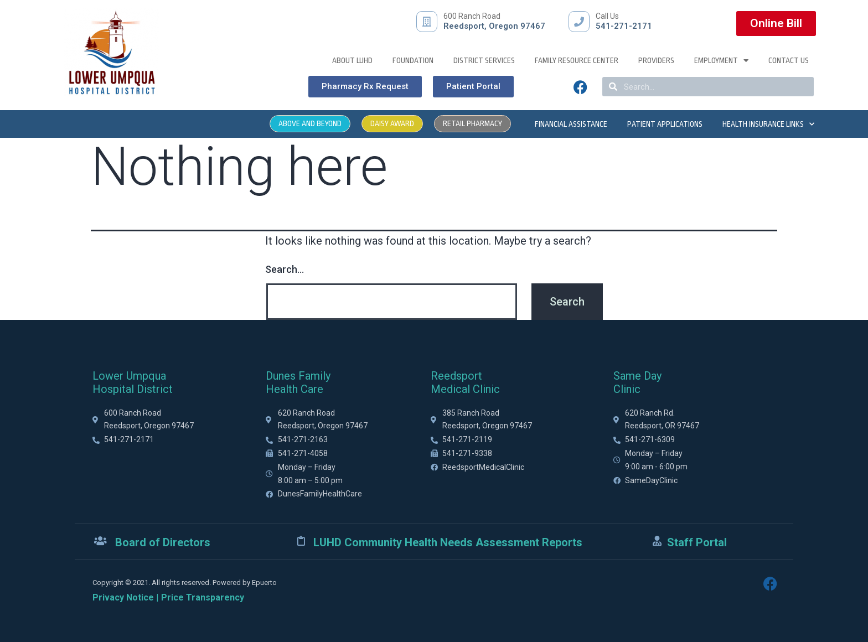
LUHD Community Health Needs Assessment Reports (447, 542)
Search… (284, 269)
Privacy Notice (123, 597)
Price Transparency (202, 597)
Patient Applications (664, 124)
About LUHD (352, 60)
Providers (656, 60)
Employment (721, 60)
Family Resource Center (576, 60)
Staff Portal (697, 542)
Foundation (412, 60)
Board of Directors (162, 542)
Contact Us (788, 60)
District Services (484, 60)
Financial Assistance (571, 124)
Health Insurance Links (768, 124)
